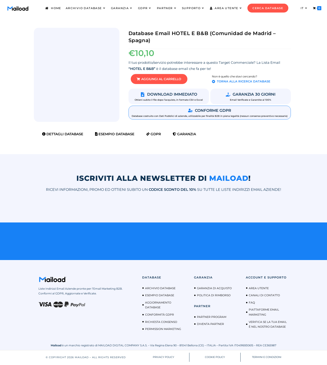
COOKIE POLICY (215, 358)
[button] (162, 79)
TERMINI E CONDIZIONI (266, 358)
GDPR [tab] (153, 135)
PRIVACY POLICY (163, 358)
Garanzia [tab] (184, 135)
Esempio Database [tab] (114, 135)
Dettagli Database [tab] (62, 135)
